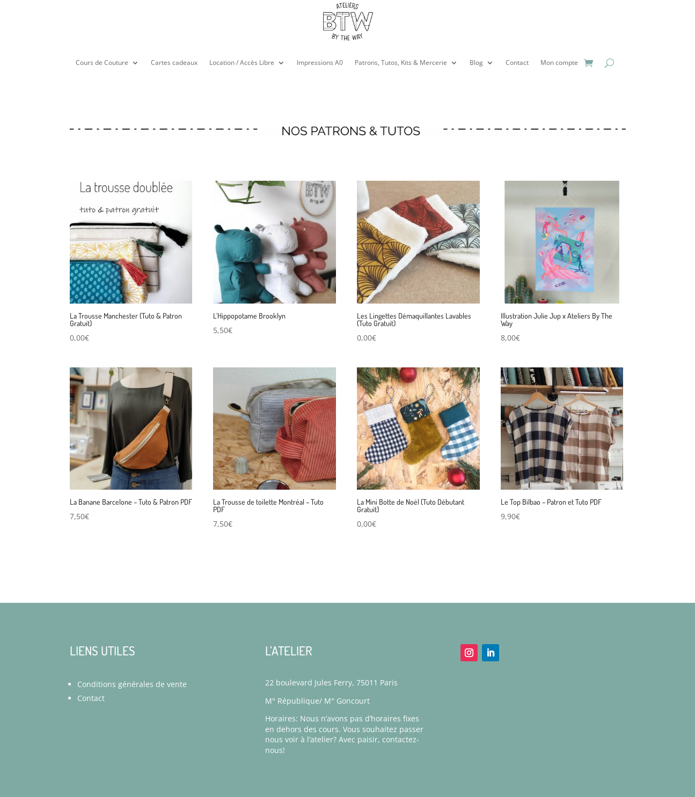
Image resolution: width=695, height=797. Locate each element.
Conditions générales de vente (132, 684)
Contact (517, 62)
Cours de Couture (102, 62)
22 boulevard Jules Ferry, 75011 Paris (331, 682)
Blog (476, 62)
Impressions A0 (320, 62)
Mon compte (559, 62)
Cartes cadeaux (174, 62)
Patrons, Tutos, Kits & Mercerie (401, 62)
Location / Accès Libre (241, 62)
